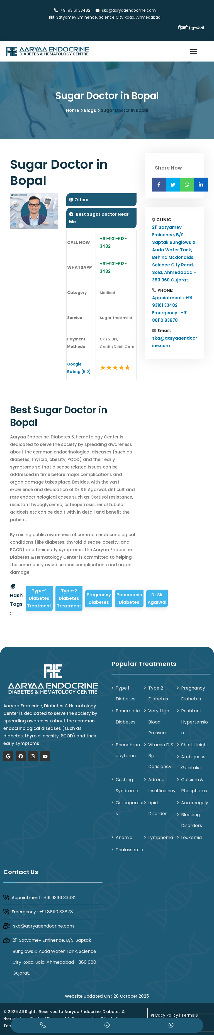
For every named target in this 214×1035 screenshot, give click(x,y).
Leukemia (191, 838)
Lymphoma (160, 838)
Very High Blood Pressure (158, 722)
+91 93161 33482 (60, 897)
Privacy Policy (164, 1015)
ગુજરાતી (197, 28)
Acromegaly (194, 802)
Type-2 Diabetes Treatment (69, 598)
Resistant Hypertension (194, 722)
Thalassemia (129, 850)
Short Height (194, 745)
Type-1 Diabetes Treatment (39, 598)
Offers (80, 200)
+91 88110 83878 (56, 912)
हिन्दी (183, 28)
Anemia (124, 838)
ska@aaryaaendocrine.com (43, 926)
